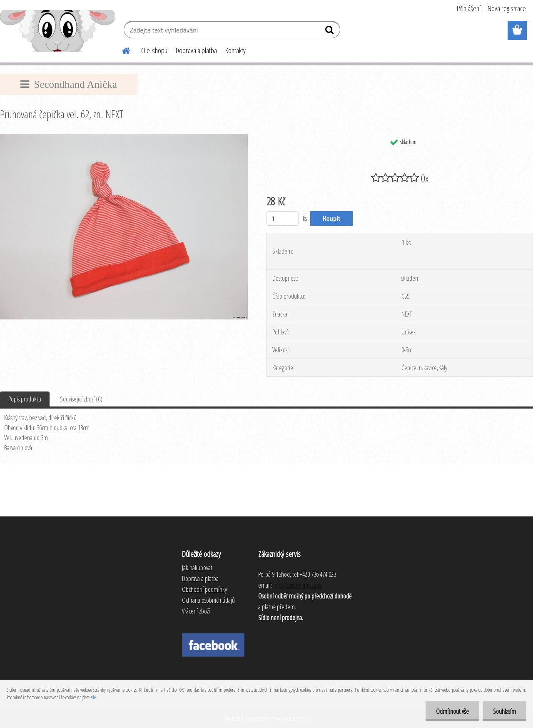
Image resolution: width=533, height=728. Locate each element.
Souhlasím (504, 711)
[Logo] (57, 31)
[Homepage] (121, 49)
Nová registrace (507, 8)
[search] (330, 31)
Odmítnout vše (452, 711)
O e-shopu (154, 50)
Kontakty (235, 50)
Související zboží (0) (81, 399)
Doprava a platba (196, 50)
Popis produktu (24, 399)
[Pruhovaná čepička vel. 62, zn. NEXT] (124, 137)
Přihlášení (469, 8)
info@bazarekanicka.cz (297, 585)
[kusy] (282, 218)
